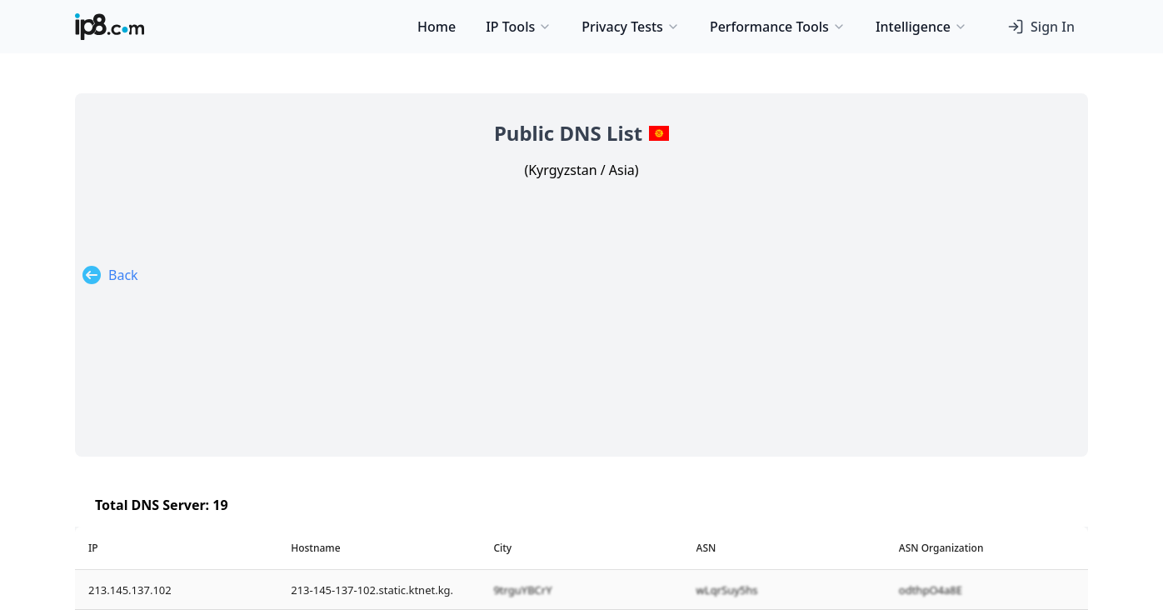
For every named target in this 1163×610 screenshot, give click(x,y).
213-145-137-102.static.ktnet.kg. (372, 590)
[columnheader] (176, 548)
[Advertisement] (581, 305)
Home (436, 27)
